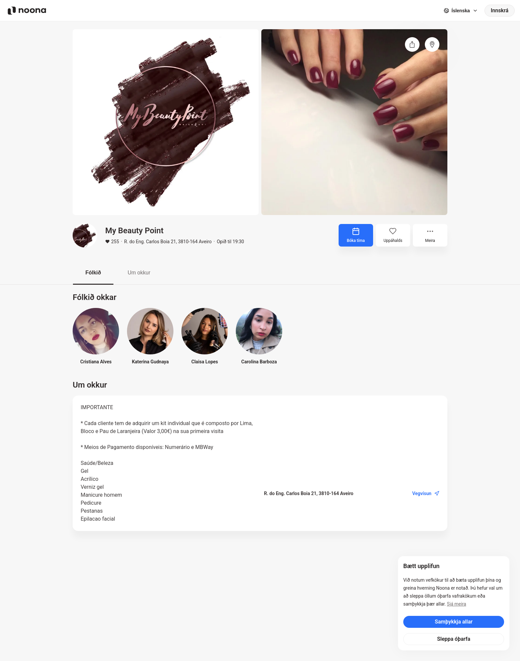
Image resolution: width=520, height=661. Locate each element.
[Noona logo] (26, 11)
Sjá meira (456, 604)
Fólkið (93, 272)
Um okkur (139, 272)
